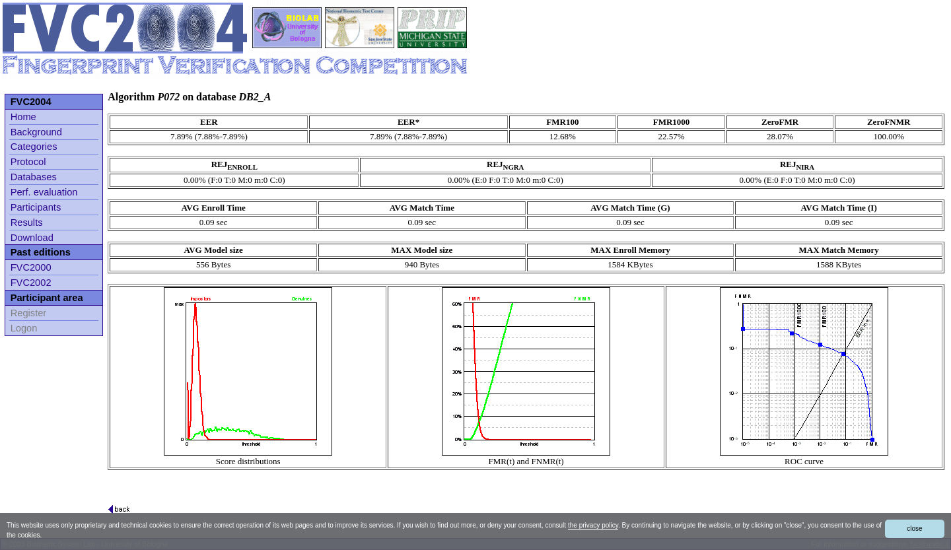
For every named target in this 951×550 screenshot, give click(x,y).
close (914, 528)
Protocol (28, 161)
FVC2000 (31, 267)
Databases (34, 177)
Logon (24, 328)
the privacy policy (593, 525)
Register (29, 313)
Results (27, 222)
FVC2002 (31, 282)
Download (32, 237)
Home (23, 117)
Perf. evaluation (44, 192)
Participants (36, 207)
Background (36, 132)
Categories (34, 146)
